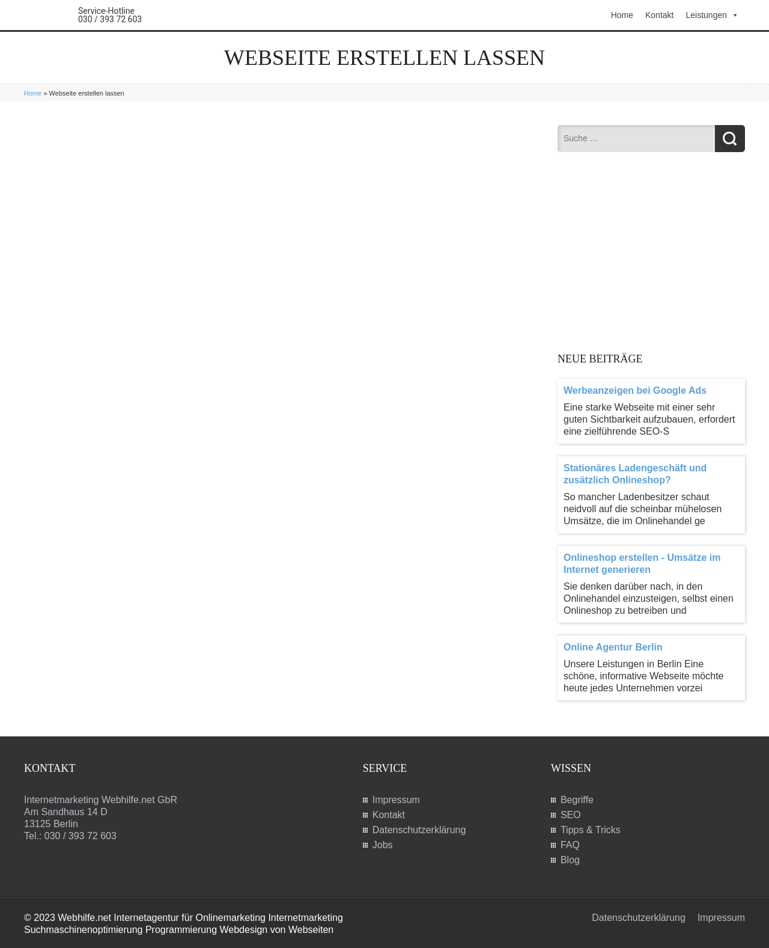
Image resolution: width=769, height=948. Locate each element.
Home (622, 15)
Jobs (382, 845)
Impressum (396, 800)
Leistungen (712, 15)
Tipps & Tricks (591, 830)
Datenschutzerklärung (419, 830)
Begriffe (577, 800)
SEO (571, 815)
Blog (570, 860)
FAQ (570, 845)
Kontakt (659, 15)
